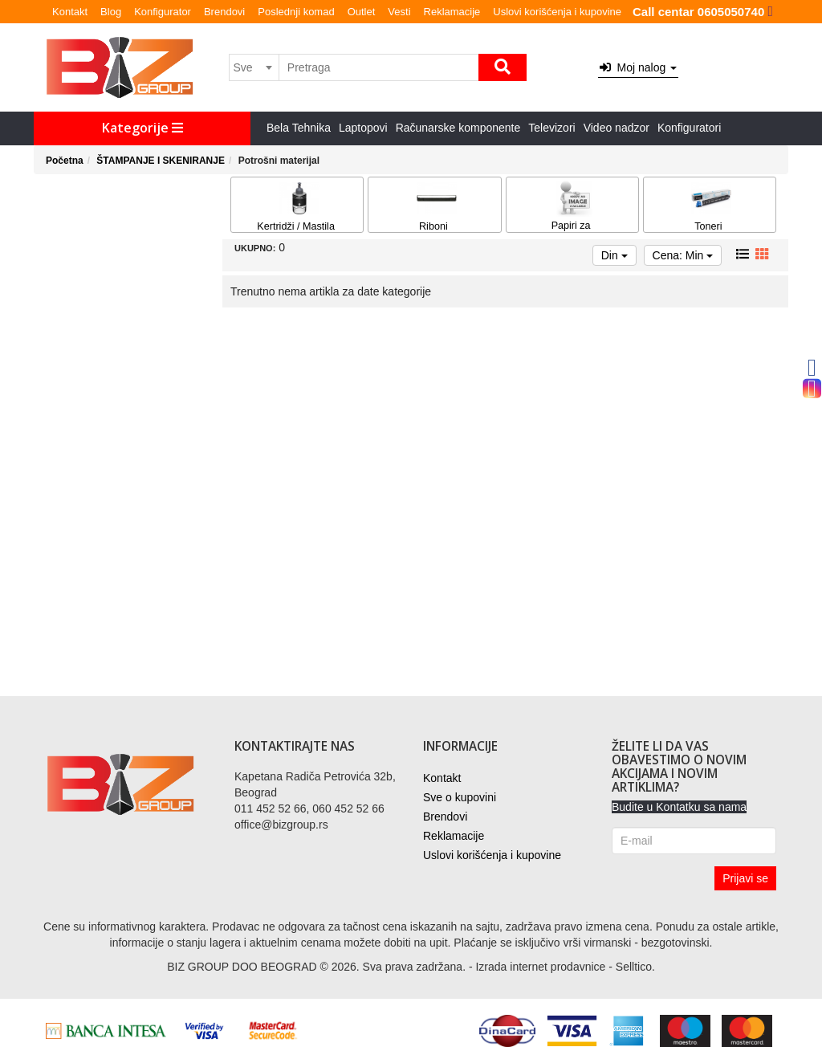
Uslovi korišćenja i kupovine (557, 12)
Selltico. (635, 966)
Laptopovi (363, 127)
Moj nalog (638, 67)
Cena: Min (683, 255)
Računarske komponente (458, 127)
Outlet (362, 12)
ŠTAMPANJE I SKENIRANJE (160, 160)
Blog (110, 12)
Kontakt (69, 12)
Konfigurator (162, 12)
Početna (64, 160)
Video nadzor (616, 127)
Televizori (551, 127)
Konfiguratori (689, 127)
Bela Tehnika (299, 127)
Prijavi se (745, 878)
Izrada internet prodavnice (540, 966)
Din (614, 255)
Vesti (399, 12)
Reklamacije (452, 12)
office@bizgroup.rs (281, 824)
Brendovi (224, 12)
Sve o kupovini (459, 797)
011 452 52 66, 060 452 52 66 (309, 808)
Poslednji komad (296, 12)
